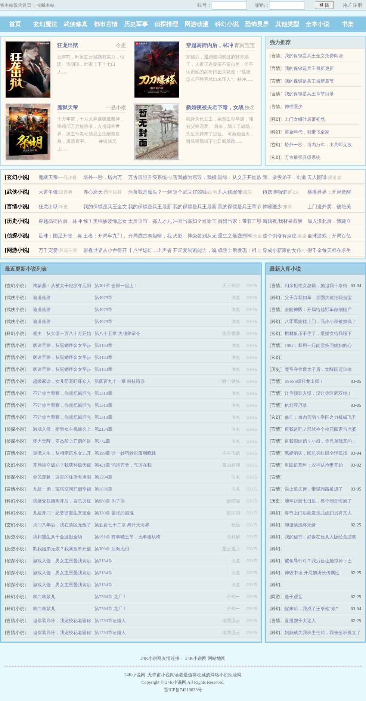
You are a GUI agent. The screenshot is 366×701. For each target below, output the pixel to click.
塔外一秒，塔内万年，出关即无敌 (318, 144)
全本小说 (317, 24)
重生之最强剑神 (235, 236)
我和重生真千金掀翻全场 (57, 536)
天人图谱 (317, 177)
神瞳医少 (294, 106)
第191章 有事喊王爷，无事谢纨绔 (127, 536)
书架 (348, 24)
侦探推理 (166, 24)
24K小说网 (196, 658)
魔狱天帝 (67, 107)
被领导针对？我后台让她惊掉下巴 (318, 560)
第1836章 (103, 489)
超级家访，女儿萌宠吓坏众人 (62, 381)
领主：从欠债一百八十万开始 (62, 333)
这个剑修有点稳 (280, 236)
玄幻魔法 (45, 24)
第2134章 (103, 429)
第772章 (102, 441)
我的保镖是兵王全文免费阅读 (314, 55)
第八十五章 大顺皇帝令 (117, 333)
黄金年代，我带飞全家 (307, 132)
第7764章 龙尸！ (110, 596)
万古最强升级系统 (302, 157)
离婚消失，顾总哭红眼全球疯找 (316, 453)
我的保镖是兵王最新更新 (309, 68)
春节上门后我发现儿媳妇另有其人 (318, 513)
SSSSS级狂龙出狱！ (304, 381)
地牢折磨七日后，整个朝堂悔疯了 (318, 501)
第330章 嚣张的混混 (114, 513)
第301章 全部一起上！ (116, 285)
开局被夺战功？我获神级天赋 (62, 465)
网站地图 (217, 658)
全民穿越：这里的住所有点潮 (62, 477)
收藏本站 (46, 5)
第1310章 (103, 393)
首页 (15, 24)
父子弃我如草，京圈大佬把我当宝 (318, 297)
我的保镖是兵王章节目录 (309, 93)
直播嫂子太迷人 (300, 620)
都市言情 (106, 24)
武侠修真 (75, 24)
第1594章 (103, 477)
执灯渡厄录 (296, 405)
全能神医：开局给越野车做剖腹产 (318, 309)
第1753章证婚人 (110, 620)
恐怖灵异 (257, 24)
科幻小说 (227, 24)
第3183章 (103, 345)
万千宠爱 (48, 250)
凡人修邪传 (230, 192)
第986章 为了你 (109, 501)
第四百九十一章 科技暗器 (119, 381)
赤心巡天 (93, 192)
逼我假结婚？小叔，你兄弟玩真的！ (320, 441)
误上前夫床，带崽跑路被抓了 (314, 489)
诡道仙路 (42, 297)
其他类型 (287, 24)
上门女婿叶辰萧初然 (305, 119)
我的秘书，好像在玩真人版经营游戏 (320, 536)
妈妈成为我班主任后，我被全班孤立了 (323, 632)
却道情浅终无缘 (300, 525)
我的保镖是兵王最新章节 (309, 81)
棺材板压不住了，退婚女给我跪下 (318, 333)
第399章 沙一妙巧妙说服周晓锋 (125, 453)
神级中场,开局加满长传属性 (312, 572)
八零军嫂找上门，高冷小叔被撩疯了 (320, 321)
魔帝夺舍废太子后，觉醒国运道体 (318, 369)
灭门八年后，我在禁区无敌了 (62, 525)
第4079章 (103, 297)
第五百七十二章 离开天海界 (121, 525)
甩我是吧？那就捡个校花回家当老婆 (320, 429)
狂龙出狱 (67, 45)
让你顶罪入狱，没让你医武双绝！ (318, 393)
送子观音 (294, 596)
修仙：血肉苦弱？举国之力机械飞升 (320, 417)
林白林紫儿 (44, 596)
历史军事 (136, 24)
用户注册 (352, 5)
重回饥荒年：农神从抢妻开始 (314, 465)
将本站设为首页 (15, 5)
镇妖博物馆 (275, 192)
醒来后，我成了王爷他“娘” (311, 608)
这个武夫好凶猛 (190, 192)
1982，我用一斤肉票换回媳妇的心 (318, 345)
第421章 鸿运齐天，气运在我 (123, 465)
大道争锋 (48, 192)
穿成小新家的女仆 (282, 250)
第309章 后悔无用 (111, 548)
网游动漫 (196, 24)
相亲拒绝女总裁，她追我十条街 (316, 285)
